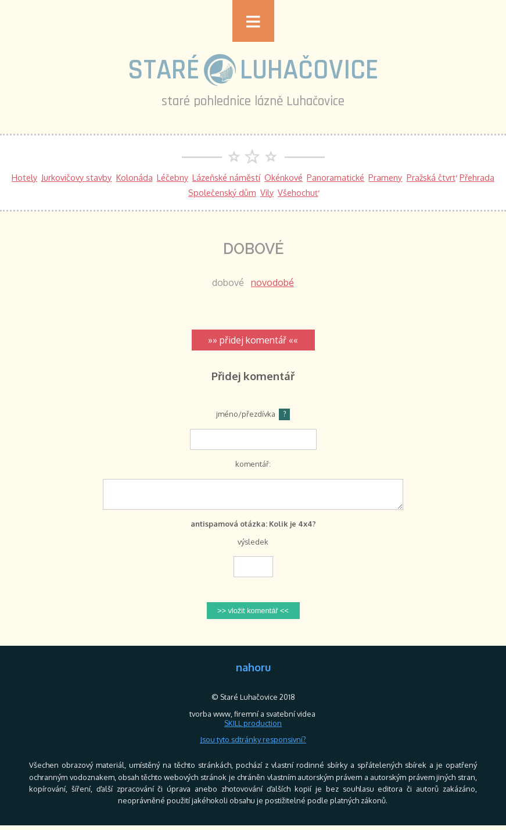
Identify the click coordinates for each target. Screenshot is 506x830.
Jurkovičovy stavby (76, 177)
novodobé (272, 282)
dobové (228, 282)
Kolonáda (134, 177)
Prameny (385, 177)
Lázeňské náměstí (226, 177)
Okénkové (283, 177)
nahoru (253, 672)
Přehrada (477, 177)
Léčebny (172, 177)
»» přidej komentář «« (253, 340)
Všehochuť (298, 192)
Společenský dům (222, 192)
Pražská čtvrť (431, 177)
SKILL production (253, 727)
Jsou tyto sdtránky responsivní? (253, 744)
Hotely (24, 177)
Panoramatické (335, 177)
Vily (267, 192)
